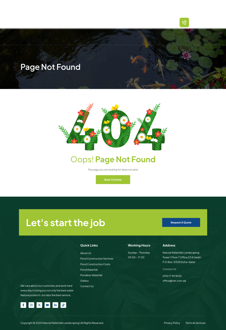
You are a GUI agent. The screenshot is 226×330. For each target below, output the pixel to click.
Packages (102, 22)
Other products (118, 22)
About (80, 22)
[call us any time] (184, 22)
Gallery (147, 22)
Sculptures (134, 22)
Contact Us (159, 22)
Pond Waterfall (89, 269)
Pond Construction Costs (95, 264)
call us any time (199, 19)
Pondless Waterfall (91, 275)
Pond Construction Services (96, 258)
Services (90, 22)
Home (71, 22)
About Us (85, 253)
